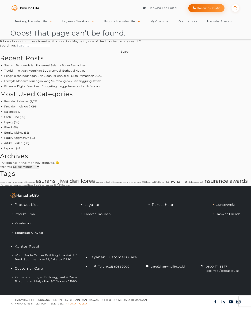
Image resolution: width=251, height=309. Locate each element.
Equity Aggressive (16, 138)
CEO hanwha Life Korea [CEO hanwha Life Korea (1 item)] (153, 182)
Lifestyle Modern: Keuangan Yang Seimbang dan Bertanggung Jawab (52, 81)
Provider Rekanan (16, 101)
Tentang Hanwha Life (33, 21)
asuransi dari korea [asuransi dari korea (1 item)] (8, 182)
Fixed (8, 127)
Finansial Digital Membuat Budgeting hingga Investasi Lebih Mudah (52, 86)
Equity (8, 122)
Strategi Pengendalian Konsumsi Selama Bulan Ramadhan (45, 65)
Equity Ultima (13, 132)
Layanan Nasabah (78, 21)
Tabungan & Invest (29, 232)
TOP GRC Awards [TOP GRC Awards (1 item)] (62, 185)
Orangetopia (187, 21)
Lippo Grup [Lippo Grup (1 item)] (33, 185)
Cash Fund (11, 117)
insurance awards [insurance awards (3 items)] (225, 181)
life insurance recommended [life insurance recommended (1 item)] (14, 185)
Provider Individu (16, 106)
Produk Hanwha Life (122, 21)
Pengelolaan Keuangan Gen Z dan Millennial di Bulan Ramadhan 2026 (53, 76)
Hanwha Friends (219, 21)
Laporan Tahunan (97, 214)
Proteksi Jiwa (25, 214)
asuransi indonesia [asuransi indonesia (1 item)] (26, 182)
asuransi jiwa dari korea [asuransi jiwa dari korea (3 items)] (65, 181)
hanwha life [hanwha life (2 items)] (176, 181)
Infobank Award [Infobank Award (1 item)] (195, 182)
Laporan (9, 148)
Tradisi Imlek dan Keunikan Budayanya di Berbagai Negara (44, 70)
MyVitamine (159, 21)
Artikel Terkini (13, 143)
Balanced (10, 111)
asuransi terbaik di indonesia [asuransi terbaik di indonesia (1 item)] (109, 182)
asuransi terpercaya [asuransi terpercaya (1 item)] (132, 182)
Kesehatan (23, 223)
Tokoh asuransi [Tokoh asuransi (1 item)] (46, 185)
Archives (6, 166)
